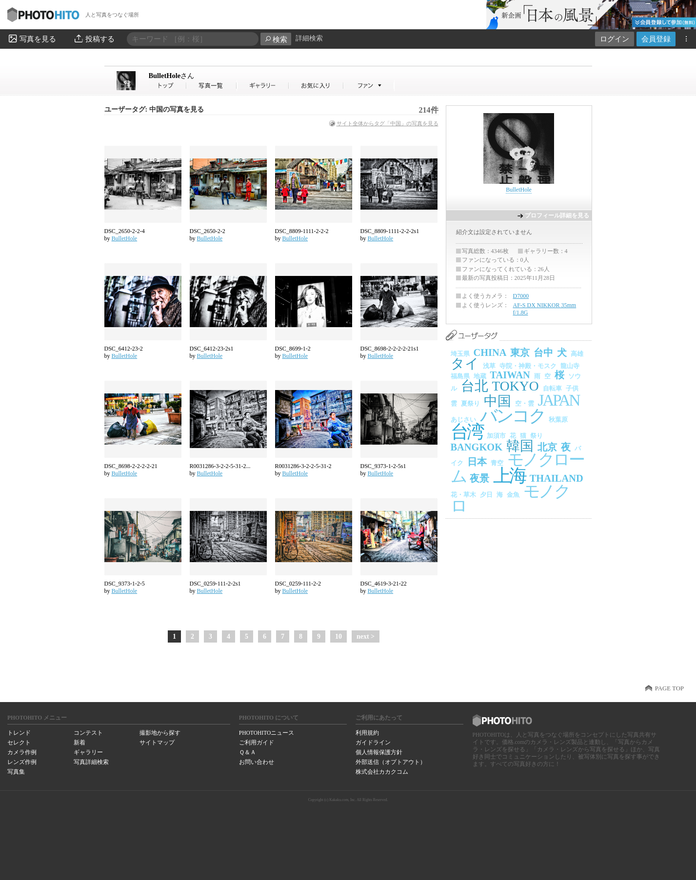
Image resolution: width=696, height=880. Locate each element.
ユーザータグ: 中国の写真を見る (154, 109)
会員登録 (656, 39)
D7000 (521, 296)
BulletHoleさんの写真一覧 (211, 85)
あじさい (463, 419)
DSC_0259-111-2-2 (298, 583)
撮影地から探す (159, 733)
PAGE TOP (669, 688)
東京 (520, 352)
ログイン (614, 39)
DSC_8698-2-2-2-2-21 (131, 466)
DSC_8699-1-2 (293, 348)
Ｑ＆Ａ (247, 752)
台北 (474, 385)
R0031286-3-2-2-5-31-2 (303, 466)
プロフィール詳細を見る (557, 215)
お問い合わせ (256, 762)
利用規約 (367, 733)
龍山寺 (569, 366)
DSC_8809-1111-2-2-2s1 (389, 231)
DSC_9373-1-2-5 (124, 583)
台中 (543, 352)
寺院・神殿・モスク (528, 366)
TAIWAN (510, 375)
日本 (477, 461)
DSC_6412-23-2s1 (212, 348)
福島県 (460, 376)
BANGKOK (477, 447)
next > (366, 636)
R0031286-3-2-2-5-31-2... (220, 466)
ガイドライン (373, 742)
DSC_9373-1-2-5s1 (383, 466)
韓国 (520, 445)
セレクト (19, 742)
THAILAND (556, 478)
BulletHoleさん (168, 85)
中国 (497, 401)
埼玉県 (460, 353)
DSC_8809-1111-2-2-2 (302, 231)
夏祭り (470, 403)
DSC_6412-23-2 (123, 348)
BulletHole (172, 75)
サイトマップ (157, 742)
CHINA (490, 352)
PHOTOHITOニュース (266, 733)
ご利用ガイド (256, 742)
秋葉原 (558, 419)
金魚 (513, 494)
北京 (547, 447)
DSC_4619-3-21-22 (383, 583)
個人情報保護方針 (379, 752)
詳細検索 (309, 38)
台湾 (467, 432)
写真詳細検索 (91, 762)
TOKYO (515, 385)
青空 (497, 463)
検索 (275, 39)
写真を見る (31, 38)
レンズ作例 (22, 762)
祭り (536, 435)
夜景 (479, 478)
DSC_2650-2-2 (207, 231)
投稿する (94, 38)
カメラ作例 (22, 752)
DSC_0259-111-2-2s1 (215, 583)
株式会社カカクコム (382, 772)
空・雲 (524, 403)
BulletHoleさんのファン (369, 85)
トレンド (19, 733)
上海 (509, 476)
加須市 (496, 435)
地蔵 (480, 376)
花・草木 (463, 494)
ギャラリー (88, 752)
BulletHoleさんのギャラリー (263, 85)
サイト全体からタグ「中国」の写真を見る (387, 123)
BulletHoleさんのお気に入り (316, 85)
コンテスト (88, 733)
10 (338, 636)
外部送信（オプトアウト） (391, 762)
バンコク (512, 416)
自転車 (552, 388)
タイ (465, 363)
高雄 (577, 353)
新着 (79, 742)
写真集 (16, 772)
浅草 (489, 366)
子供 (572, 388)
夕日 (486, 494)
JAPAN (558, 400)
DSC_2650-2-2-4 (124, 231)
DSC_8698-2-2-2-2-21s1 (389, 348)
